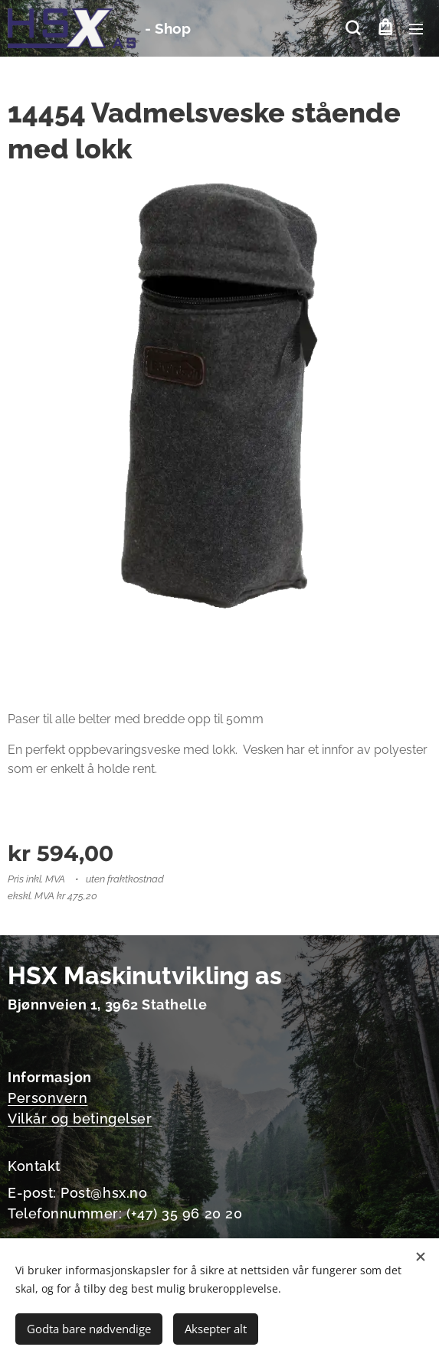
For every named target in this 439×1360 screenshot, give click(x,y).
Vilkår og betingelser (80, 1118)
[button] (352, 28)
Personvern (47, 1097)
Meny (416, 29)
